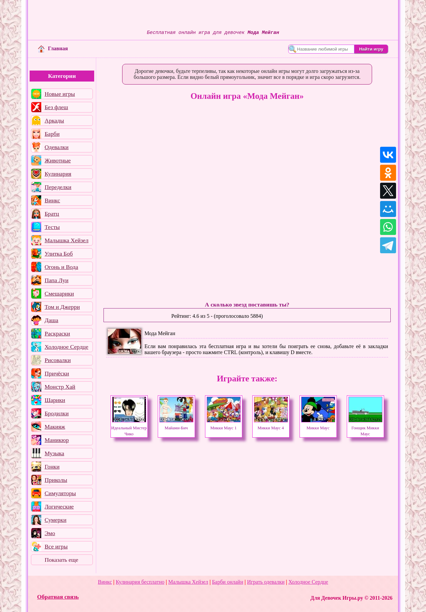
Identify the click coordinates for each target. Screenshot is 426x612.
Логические (59, 506)
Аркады (54, 120)
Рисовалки (58, 360)
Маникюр (57, 440)
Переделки (58, 187)
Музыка (54, 453)
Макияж (55, 426)
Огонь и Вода (61, 267)
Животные (58, 160)
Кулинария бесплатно (140, 582)
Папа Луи (57, 280)
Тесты (52, 227)
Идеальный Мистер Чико (129, 428)
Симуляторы (60, 493)
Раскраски (57, 333)
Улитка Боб (59, 253)
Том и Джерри (62, 307)
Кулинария (58, 173)
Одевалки (57, 147)
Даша (51, 320)
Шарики (55, 400)
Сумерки (56, 519)
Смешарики (59, 293)
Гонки (52, 466)
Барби (52, 133)
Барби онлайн (227, 582)
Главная (53, 48)
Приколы (56, 480)
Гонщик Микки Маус (365, 428)
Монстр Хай (60, 386)
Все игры (56, 546)
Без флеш (56, 107)
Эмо (50, 533)
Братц (52, 213)
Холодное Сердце (66, 346)
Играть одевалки (266, 582)
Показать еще (61, 559)
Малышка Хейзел (67, 240)
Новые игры (60, 94)
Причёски (57, 373)
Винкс (52, 200)
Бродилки (57, 413)
